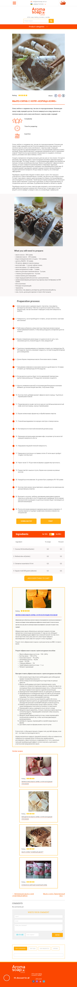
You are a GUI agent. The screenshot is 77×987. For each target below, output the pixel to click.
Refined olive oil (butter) (22, 556)
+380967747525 (38, 4)
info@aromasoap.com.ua (39, 1)
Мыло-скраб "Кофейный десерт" (33, 852)
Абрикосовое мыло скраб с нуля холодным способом (36, 615)
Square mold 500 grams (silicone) (26, 571)
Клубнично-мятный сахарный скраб (34, 885)
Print (50, 521)
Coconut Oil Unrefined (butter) (24, 549)
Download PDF (26, 521)
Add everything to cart (38, 578)
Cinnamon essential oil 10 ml (24, 563)
